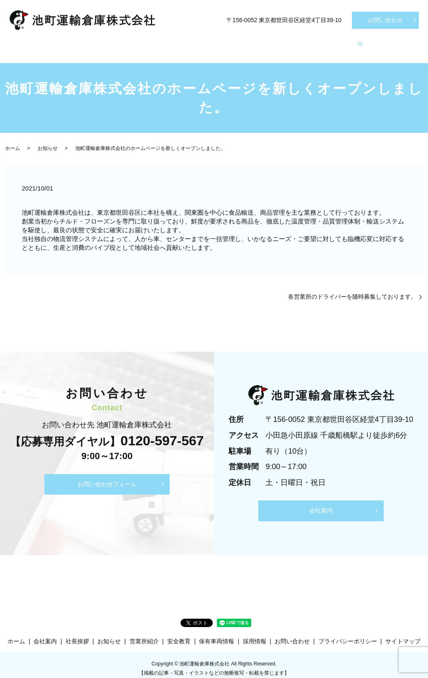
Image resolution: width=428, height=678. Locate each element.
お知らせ (368, 41)
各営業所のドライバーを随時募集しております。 (352, 288)
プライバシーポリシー (347, 633)
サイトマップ (402, 633)
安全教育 (277, 41)
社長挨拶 (123, 41)
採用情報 (322, 41)
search (402, 42)
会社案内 (77, 41)
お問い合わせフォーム (107, 476)
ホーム (34, 41)
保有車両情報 (225, 41)
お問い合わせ (385, 20)
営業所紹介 (171, 41)
